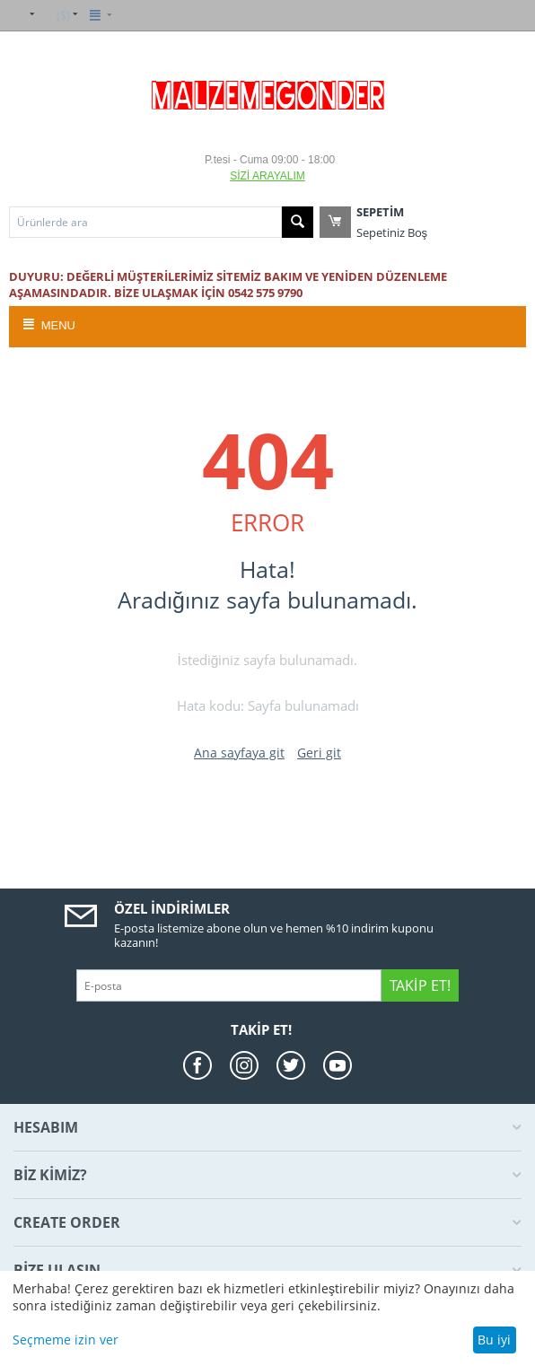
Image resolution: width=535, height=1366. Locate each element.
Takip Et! (420, 985)
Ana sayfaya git (239, 752)
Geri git (319, 752)
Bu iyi (494, 1339)
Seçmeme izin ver (65, 1339)
